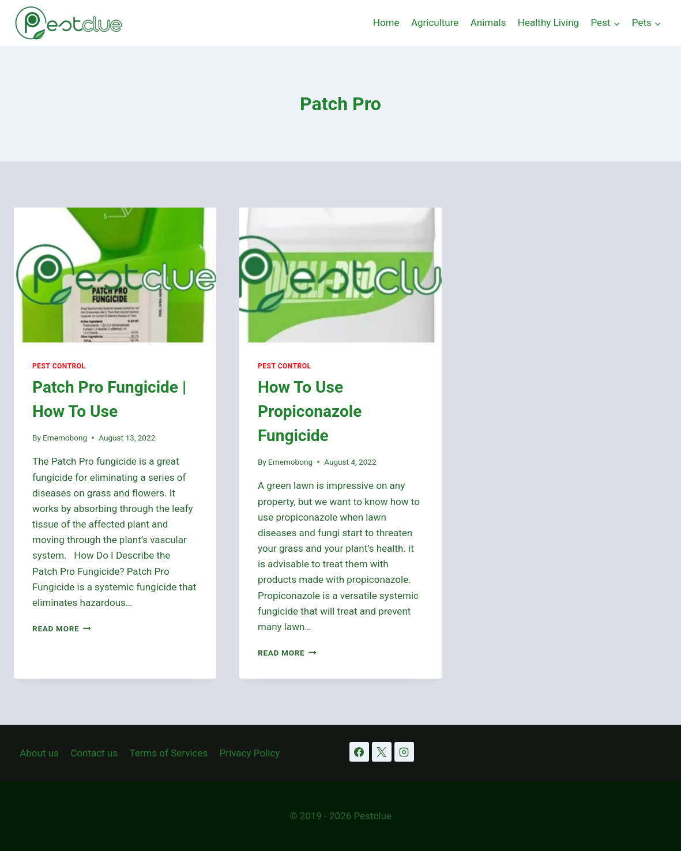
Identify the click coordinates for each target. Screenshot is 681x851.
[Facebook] (359, 752)
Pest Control (59, 366)
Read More (61, 628)
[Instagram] (404, 752)
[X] (382, 752)
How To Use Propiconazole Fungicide (310, 411)
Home (386, 22)
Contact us (94, 753)
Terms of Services (168, 753)
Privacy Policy (250, 753)
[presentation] (115, 275)
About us (39, 753)
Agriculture (435, 22)
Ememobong (65, 437)
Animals (488, 22)
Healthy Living (548, 22)
